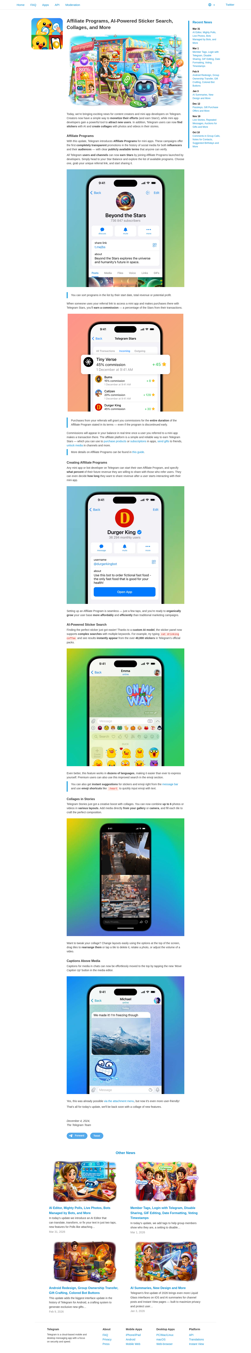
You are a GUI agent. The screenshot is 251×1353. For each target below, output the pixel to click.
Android (130, 1339)
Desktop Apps (165, 1329)
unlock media (75, 445)
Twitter (227, 4)
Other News (125, 1153)
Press (106, 1344)
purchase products (115, 441)
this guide (138, 452)
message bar (170, 784)
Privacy (107, 1339)
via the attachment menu (119, 1101)
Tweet (97, 1135)
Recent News (202, 22)
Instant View (196, 1344)
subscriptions (138, 441)
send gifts (163, 441)
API (57, 4)
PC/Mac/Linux (164, 1335)
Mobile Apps (134, 1329)
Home (21, 4)
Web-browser (164, 1344)
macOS (161, 1339)
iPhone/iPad (133, 1335)
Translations (196, 1339)
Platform (194, 1329)
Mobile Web (133, 1344)
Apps (45, 4)
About (106, 1329)
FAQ (33, 4)
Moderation (72, 4)
